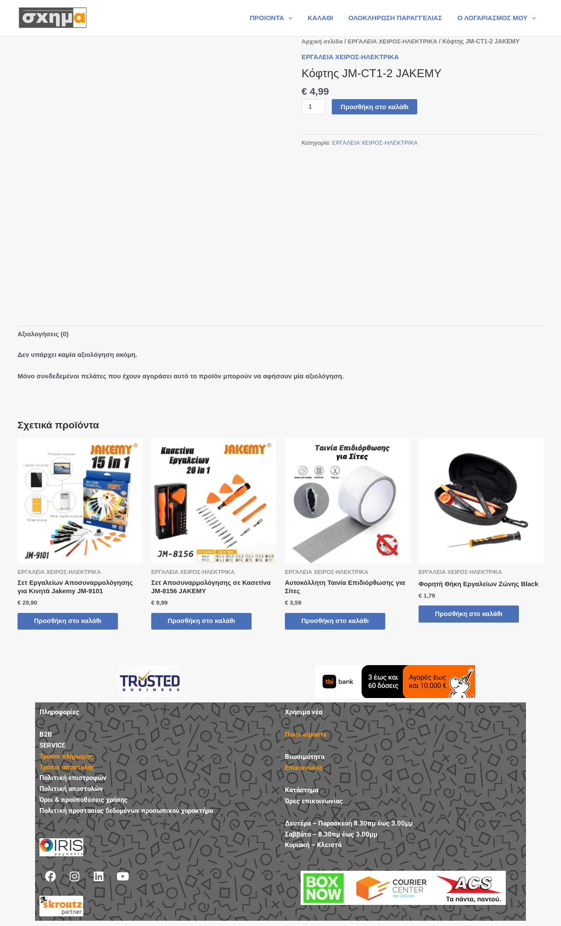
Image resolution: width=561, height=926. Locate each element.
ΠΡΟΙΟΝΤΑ (278, 18)
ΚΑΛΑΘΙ (326, 17)
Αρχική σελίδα (322, 41)
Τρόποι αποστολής (67, 768)
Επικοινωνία (304, 769)
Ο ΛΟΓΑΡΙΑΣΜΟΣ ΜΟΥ (497, 18)
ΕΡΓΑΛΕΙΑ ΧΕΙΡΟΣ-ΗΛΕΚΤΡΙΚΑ (393, 41)
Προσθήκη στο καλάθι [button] (69, 621)
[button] (296, 18)
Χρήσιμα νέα (303, 713)
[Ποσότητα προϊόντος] (313, 106)
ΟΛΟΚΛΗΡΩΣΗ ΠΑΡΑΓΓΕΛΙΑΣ (398, 17)
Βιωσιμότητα (304, 758)
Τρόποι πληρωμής (66, 757)
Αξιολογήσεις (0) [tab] (43, 334)
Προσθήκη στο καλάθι (374, 106)
